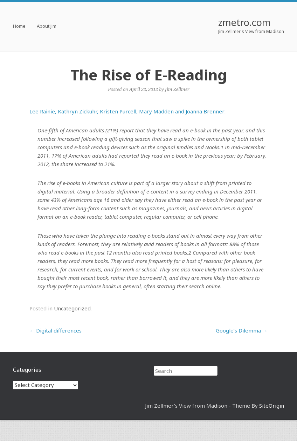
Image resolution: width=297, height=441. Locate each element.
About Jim (46, 26)
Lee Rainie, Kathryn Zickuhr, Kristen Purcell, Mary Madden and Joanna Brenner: (127, 111)
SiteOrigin (271, 405)
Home (19, 26)
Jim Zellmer (177, 89)
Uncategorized (72, 308)
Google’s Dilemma (242, 330)
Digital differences (55, 330)
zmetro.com (244, 22)
